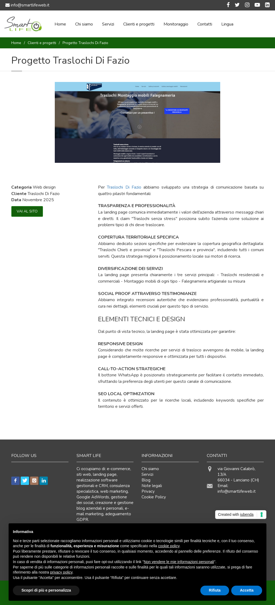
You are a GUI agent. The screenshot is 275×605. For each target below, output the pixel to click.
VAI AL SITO (27, 211)
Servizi (108, 24)
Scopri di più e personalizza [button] (46, 590)
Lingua (227, 24)
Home (60, 24)
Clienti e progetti (138, 24)
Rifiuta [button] (215, 590)
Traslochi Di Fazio (124, 187)
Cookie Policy (154, 497)
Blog (146, 480)
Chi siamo (84, 24)
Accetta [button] (247, 590)
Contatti (204, 24)
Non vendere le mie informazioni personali (179, 562)
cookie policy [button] (168, 546)
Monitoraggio (176, 24)
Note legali (152, 485)
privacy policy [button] (61, 572)
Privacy (148, 491)
